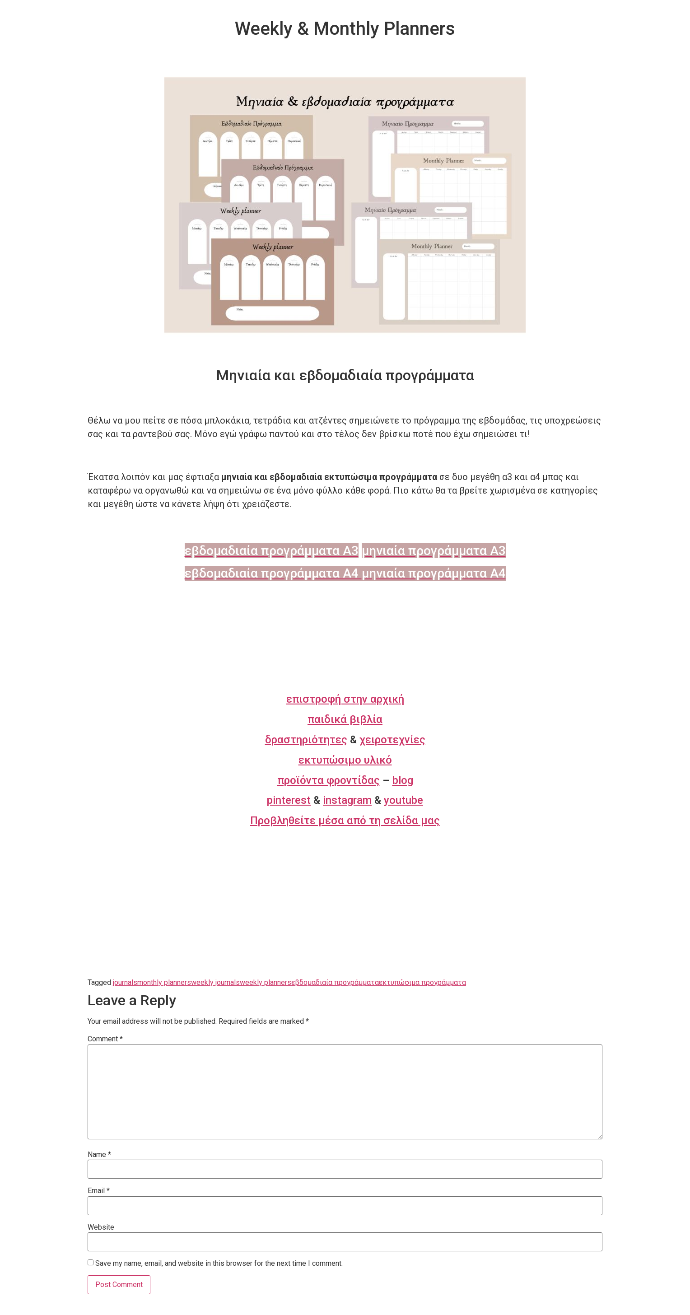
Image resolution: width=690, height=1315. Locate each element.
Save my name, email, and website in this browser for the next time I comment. (219, 1263)
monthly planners (164, 982)
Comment (105, 1039)
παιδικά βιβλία (345, 719)
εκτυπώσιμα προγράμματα (422, 982)
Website (101, 1227)
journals (125, 982)
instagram (347, 800)
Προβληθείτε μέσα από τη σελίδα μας (345, 820)
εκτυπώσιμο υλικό (345, 760)
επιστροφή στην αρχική (345, 699)
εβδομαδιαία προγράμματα (335, 982)
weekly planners (265, 982)
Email (99, 1190)
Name (99, 1154)
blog (402, 780)
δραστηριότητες (306, 739)
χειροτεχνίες (392, 739)
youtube (403, 800)
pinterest (289, 800)
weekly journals (215, 982)
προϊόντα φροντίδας (328, 780)
